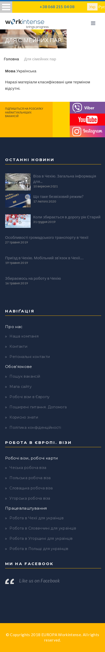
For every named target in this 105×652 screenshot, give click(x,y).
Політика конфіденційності (35, 427)
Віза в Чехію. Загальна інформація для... (64, 179)
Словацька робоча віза (31, 488)
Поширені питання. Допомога (38, 407)
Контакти (18, 346)
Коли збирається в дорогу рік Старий (66, 217)
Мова (10, 71)
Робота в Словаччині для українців (42, 528)
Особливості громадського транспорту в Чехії (46, 237)
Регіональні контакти (29, 356)
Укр (92, 6)
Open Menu (6, 7)
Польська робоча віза (30, 478)
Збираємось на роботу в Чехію (33, 278)
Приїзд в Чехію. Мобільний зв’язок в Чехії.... (44, 257)
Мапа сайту (20, 386)
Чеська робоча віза (27, 467)
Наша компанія (24, 336)
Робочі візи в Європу (29, 397)
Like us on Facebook (39, 580)
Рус (101, 6)
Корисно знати (23, 417)
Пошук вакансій (24, 376)
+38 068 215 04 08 (57, 6)
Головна (11, 59)
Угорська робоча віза (29, 498)
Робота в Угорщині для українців (41, 538)
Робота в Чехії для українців (36, 518)
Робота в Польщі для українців (38, 548)
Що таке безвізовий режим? (58, 196)
